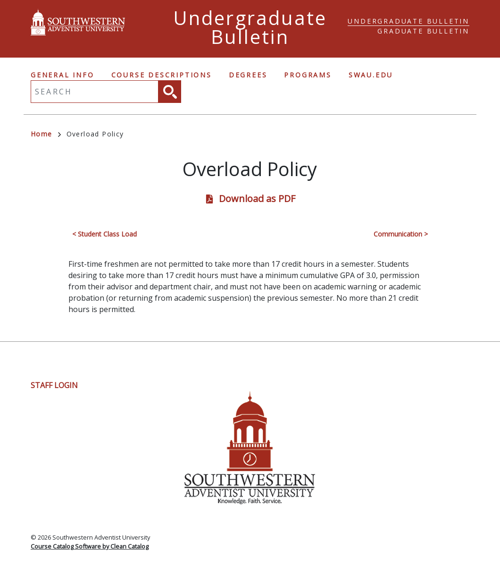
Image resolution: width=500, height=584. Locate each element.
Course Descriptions (161, 74)
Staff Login (54, 385)
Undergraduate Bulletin (408, 21)
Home (46, 133)
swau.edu (371, 74)
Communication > (401, 233)
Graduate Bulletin (423, 30)
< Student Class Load (104, 233)
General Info (62, 74)
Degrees (248, 74)
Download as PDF (257, 198)
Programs (307, 74)
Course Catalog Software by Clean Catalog (90, 546)
